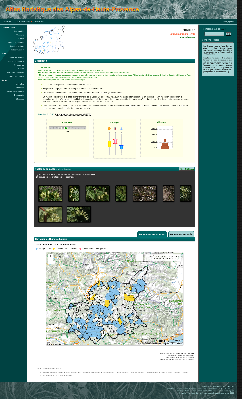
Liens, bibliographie (15, 91)
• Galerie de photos (165, 372)
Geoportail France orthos (172, 344)
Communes (19, 65)
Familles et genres (16, 61)
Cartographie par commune (152, 234)
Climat (21, 38)
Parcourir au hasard (15, 72)
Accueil (7, 21)
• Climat (60, 372)
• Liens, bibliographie (47, 375)
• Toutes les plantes (107, 372)
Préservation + (17, 50)
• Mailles (141, 372)
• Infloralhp (176, 372)
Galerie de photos (16, 76)
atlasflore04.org (173, 389)
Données (20, 88)
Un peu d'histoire (16, 46)
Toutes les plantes (16, 57)
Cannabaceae (22, 21)
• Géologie (53, 372)
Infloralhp (20, 84)
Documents (19, 95)
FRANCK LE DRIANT (225, 387)
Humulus (39, 21)
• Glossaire (68, 375)
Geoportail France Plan (151, 344)
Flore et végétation (16, 42)
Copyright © (228, 22)
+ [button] (51, 256)
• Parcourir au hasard (152, 372)
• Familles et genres (121, 372)
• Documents (59, 375)
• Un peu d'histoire (84, 372)
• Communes (133, 372)
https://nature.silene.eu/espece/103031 (73, 114)
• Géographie (44, 372)
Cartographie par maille (181, 234)
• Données (184, 372)
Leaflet (138, 344)
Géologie (20, 35)
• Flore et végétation (70, 372)
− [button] (51, 261)
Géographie (19, 31)
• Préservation (95, 372)
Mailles (21, 69)
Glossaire (20, 99)
